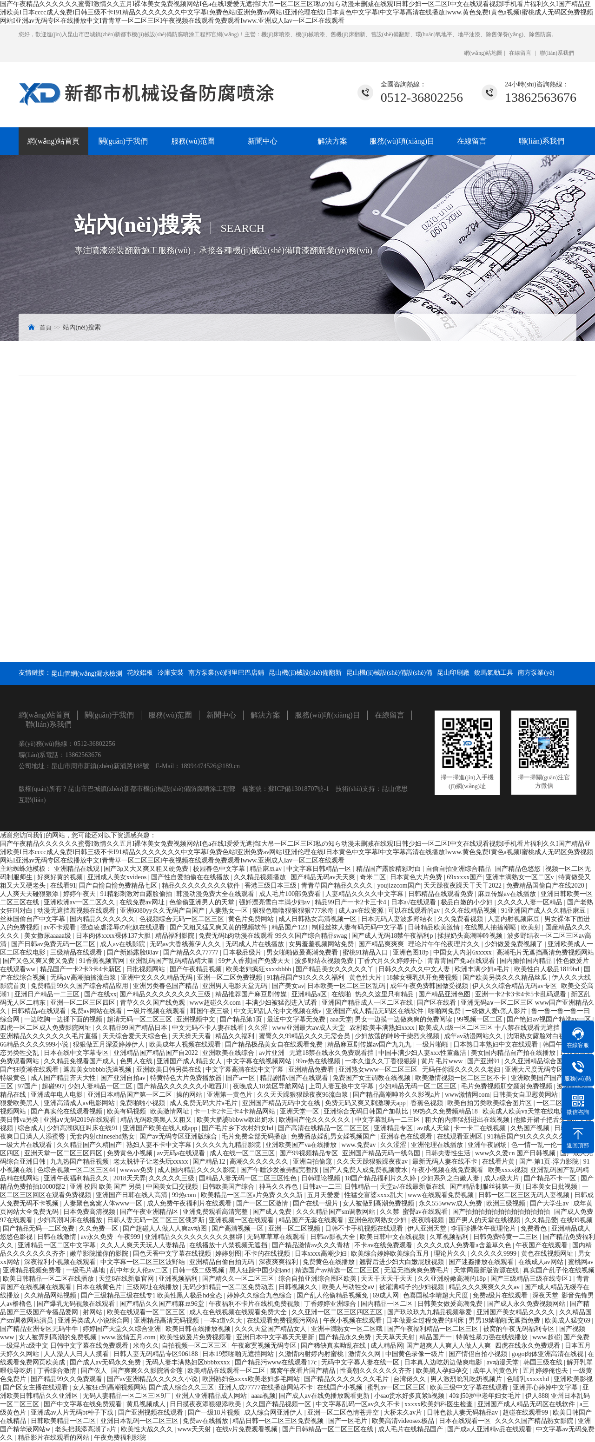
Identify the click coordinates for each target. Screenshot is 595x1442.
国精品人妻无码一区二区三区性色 (248, 1178)
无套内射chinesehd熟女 (103, 1136)
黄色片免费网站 (252, 918)
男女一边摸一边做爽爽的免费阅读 (404, 1019)
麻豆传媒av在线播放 (508, 893)
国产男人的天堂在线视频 (485, 1220)
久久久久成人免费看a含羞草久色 (465, 1245)
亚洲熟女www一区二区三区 (378, 1069)
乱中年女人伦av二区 (140, 1270)
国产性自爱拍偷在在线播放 (191, 877)
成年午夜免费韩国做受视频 (430, 985)
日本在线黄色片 (100, 1287)
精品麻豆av (267, 868)
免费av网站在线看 (97, 1010)
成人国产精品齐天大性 (64, 1077)
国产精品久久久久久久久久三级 (165, 994)
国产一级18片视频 (215, 1412)
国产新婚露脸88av (133, 952)
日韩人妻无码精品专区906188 (156, 1353)
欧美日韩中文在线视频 (393, 1236)
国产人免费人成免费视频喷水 (366, 1169)
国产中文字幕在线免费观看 (84, 1404)
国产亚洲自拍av (123, 1077)
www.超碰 (546, 1337)
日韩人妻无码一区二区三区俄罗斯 (156, 1220)
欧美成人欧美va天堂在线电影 (526, 1111)
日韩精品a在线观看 (39, 1010)
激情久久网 (365, 1353)
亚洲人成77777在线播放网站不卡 (266, 1387)
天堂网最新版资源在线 (487, 1270)
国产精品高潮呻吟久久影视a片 (397, 1094)
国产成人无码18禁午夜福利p (393, 935)
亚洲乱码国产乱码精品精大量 (172, 960)
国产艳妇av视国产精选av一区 (549, 1019)
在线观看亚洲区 (460, 1136)
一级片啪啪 (433, 1044)
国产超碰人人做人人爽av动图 (166, 1228)
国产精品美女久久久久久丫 (336, 969)
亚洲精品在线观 (77, 868)
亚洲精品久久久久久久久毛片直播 (49, 1036)
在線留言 (520, 53)
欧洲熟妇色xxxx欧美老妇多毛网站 (252, 1379)
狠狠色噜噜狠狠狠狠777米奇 (294, 910)
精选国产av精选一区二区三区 (338, 1270)
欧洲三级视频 (506, 1203)
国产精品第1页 (242, 1019)
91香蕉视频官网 (102, 960)
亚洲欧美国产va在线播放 (301, 1144)
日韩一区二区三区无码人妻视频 (524, 1195)
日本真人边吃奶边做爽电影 (444, 1362)
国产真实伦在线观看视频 (67, 1111)
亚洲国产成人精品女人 (190, 1061)
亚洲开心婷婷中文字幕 (546, 1387)
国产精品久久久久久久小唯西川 (183, 1086)
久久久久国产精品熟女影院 (535, 1420)
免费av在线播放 (206, 1420)
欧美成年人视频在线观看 (186, 1044)
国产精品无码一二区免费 (39, 1228)
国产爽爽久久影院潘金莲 (148, 1370)
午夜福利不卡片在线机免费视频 (255, 1303)
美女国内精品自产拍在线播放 (514, 1052)
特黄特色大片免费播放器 (187, 1077)
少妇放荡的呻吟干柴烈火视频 (398, 1036)
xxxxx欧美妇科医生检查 (439, 1404)
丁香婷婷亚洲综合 (331, 1303)
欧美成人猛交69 (568, 1320)
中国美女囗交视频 (173, 1186)
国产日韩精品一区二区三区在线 (328, 1429)
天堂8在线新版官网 (127, 1278)
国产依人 (95, 1370)
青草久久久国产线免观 (153, 1002)
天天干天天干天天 (388, 1278)
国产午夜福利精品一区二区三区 (433, 1328)
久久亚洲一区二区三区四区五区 (337, 1312)
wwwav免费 (137, 1169)
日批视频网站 (146, 969)
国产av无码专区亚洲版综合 (179, 1136)
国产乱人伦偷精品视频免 (333, 1295)
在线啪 (342, 994)
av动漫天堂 (504, 1362)
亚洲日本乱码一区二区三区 (140, 1420)
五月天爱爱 (324, 1195)
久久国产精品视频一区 (279, 1404)
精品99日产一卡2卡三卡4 (351, 902)
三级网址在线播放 (153, 1287)
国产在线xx (100, 994)
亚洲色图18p (411, 952)
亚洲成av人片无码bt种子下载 (73, 1412)
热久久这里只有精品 (385, 994)
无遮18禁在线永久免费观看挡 (332, 1052)
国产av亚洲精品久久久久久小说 (153, 1379)
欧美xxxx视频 (507, 1169)
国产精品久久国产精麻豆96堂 (162, 1303)
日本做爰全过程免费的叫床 (426, 1320)
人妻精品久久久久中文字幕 (365, 893)
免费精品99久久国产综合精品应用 (80, 985)
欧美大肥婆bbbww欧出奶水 (236, 1119)
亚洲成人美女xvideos (117, 877)
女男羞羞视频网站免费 (322, 944)
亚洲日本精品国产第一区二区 (130, 1094)
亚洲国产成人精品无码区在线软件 (375, 1010)
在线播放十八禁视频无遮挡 (229, 1245)
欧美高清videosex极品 (404, 1420)
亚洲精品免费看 (312, 1069)
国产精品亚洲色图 (445, 994)
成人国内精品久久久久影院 (198, 1169)
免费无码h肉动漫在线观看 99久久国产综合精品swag (273, 935)
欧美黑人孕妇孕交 (443, 1370)
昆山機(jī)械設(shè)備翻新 (305, 672)
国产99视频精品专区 (309, 1153)
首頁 (46, 327)
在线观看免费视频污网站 (283, 1320)
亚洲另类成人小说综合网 (94, 1320)
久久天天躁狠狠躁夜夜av (373, 1161)
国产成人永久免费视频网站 (527, 1303)
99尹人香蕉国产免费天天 (255, 960)
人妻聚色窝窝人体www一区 (103, 1203)
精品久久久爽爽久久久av (485, 1287)
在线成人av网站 (541, 1261)
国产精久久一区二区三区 (239, 1278)
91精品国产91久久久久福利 (306, 977)
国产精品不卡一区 (551, 1178)
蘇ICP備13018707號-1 (298, 788)
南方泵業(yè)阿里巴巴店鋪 (226, 672)
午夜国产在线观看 (542, 1245)
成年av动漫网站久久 (474, 1036)
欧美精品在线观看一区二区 (227, 1370)
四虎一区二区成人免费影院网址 (46, 1027)
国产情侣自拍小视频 (479, 1353)
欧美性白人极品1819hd (547, 969)
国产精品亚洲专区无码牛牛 (40, 1328)
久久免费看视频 (461, 918)
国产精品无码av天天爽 (324, 877)
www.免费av (359, 1144)
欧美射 (531, 927)
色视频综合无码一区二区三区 (182, 918)
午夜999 (130, 1236)
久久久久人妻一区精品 (530, 902)
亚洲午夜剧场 (488, 1144)
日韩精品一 (360, 1186)
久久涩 (258, 1027)
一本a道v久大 (224, 1320)
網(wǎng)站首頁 (53, 141)
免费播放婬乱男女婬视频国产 (334, 1136)
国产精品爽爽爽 (382, 944)
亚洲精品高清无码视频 (167, 1320)
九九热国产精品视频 (80, 1161)
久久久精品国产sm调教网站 (336, 1211)
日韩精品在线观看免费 (441, 893)
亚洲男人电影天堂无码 (235, 985)
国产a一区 (241, 1077)
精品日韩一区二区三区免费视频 (278, 1420)
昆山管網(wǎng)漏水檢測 (86, 673)
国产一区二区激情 (263, 1203)
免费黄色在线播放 (330, 1261)
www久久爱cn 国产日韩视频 (516, 1153)
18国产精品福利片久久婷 (381, 1178)
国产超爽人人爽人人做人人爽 (449, 1345)
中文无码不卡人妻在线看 (208, 1027)
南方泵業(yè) (536, 672)
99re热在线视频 (319, 1061)
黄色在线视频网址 (548, 1253)
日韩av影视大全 (333, 1236)
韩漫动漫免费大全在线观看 (216, 893)
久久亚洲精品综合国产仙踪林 (547, 1061)
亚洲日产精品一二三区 (47, 994)
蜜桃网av (581, 1261)
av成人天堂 (434, 1128)
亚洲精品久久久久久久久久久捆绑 (194, 1236)
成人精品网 (386, 1345)
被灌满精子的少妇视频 (412, 1287)
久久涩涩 (394, 1144)
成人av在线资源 (361, 910)
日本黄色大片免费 (417, 877)
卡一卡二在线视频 (481, 1128)
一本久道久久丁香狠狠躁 (381, 1061)
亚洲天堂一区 (300, 1111)
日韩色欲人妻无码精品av (463, 1412)
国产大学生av (550, 1203)
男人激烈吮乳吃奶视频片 (467, 1379)
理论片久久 (451, 1253)
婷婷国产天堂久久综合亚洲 (123, 1328)
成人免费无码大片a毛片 (204, 1103)
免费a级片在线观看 (501, 1295)
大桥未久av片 (403, 1412)
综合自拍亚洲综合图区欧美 (318, 1278)
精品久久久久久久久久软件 (202, 885)
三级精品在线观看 (77, 952)
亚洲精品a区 (310, 994)
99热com (185, 1195)
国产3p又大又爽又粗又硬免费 (147, 868)
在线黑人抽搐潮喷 (491, 927)
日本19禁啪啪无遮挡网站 (239, 1353)
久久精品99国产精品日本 (132, 1027)
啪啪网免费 (445, 1010)
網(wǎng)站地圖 (484, 53)
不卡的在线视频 (268, 1253)
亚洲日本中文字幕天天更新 (276, 1337)
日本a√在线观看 (414, 902)
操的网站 (190, 1094)
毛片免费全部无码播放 (255, 1136)
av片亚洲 (272, 1052)
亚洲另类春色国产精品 (166, 985)
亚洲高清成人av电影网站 (80, 1103)
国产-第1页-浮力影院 (550, 1161)
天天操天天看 (192, 1036)
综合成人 (31, 1128)
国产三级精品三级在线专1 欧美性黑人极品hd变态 (152, 1295)
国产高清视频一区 (238, 1228)
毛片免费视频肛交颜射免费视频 (507, 1086)
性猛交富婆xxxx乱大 (374, 1195)
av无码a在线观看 (181, 1153)
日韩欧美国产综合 (229, 1186)
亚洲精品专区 (394, 1128)
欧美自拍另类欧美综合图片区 (490, 1103)
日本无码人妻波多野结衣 (398, 918)
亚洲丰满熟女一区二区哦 (347, 1328)
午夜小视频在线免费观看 (448, 1169)
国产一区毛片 (348, 1420)
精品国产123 (290, 927)
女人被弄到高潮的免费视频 (59, 1337)
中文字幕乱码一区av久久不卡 (359, 1404)
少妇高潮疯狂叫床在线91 (83, 1128)
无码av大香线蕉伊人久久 (186, 944)
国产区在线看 (437, 1002)
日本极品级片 (243, 952)
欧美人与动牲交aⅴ (349, 1287)
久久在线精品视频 (471, 910)
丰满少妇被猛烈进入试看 (282, 1002)
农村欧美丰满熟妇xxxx (383, 1027)
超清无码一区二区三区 (140, 1019)
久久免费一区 (99, 1228)
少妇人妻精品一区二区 (100, 1086)
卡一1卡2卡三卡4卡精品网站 (235, 1111)
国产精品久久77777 (191, 952)
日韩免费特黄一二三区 (506, 1236)
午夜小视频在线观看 (353, 1320)
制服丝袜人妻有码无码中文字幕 (358, 927)
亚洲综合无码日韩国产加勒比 (367, 1111)
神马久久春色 (279, 1186)
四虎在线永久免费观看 (528, 1345)
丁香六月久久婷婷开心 (390, 960)
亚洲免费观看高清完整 (216, 1211)
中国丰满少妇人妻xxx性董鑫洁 (423, 1052)
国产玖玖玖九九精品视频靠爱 (430, 1312)
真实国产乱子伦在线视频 (559, 1270)
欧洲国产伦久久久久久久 (315, 1119)
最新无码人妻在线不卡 (445, 1161)
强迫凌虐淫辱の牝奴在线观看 (123, 927)
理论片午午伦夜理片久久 (445, 944)
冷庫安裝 (171, 672)
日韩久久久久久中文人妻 (415, 969)
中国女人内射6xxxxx (463, 952)
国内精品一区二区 (388, 1303)
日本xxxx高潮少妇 (322, 1253)
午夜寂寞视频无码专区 (264, 1345)
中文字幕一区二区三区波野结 (143, 1261)
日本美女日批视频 (552, 1186)
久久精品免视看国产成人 (80, 1061)
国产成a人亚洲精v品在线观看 (490, 1429)
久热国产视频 (530, 1128)
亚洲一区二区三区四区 (83, 1002)
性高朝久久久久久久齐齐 (376, 1370)
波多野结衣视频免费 (325, 960)
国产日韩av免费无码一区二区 (54, 944)
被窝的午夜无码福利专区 (519, 1328)
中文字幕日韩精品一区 (319, 868)
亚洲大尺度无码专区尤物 (541, 1069)
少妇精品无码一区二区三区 (418, 1086)
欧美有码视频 (127, 1111)
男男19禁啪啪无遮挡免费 (505, 1320)
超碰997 (53, 1086)
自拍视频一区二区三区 (195, 1345)
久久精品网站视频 (51, 1295)
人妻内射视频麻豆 (515, 918)
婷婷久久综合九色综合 (260, 1295)
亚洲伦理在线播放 (438, 1144)
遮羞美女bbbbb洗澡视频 (98, 1069)
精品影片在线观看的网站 (54, 1437)
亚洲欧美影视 (573, 1379)
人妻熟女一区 (229, 910)
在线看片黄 (499, 1161)
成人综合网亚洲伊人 (274, 1412)
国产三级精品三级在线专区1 (532, 1278)
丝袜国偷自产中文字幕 (33, 918)
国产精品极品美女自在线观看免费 (274, 1044)
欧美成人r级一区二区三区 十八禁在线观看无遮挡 (490, 1027)
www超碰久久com (215, 1002)
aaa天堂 (341, 1019)
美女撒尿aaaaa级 (48, 935)
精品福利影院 (175, 935)
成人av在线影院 (123, 944)
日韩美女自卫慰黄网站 (526, 1094)
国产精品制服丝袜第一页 (486, 1186)
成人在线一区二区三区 (243, 1153)
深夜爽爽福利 (279, 1261)
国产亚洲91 (484, 1061)
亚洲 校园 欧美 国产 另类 (106, 1186)
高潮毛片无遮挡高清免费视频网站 (545, 952)
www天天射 (195, 1429)
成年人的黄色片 (496, 1370)
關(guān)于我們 (123, 141)
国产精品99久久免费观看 (67, 1379)
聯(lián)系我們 (557, 53)
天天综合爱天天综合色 (135, 1036)
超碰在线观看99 (526, 1412)
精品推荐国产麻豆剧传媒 (252, 994)
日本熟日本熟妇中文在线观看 (496, 1044)
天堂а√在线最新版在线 (413, 1186)
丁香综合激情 (57, 1370)
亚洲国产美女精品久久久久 (516, 1312)
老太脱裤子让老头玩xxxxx (151, 1161)
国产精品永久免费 (346, 1337)
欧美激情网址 (170, 1111)
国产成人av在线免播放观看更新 (325, 1395)
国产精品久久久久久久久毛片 (347, 1379)
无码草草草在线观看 (277, 1236)
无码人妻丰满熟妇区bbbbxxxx (188, 1362)
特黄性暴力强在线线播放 (492, 1337)
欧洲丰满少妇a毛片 (483, 969)
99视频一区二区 (480, 1019)
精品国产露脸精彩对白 (389, 868)
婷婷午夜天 (80, 893)
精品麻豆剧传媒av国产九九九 (370, 1044)
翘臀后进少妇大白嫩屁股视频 (402, 1261)
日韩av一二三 (322, 1186)
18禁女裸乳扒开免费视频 (423, 977)
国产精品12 (209, 1161)
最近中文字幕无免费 (297, 1019)
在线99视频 (576, 1220)
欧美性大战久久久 (148, 1429)
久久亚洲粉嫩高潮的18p (452, 1278)
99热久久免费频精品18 (446, 1111)
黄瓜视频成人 (146, 1404)
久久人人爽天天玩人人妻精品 (143, 1245)
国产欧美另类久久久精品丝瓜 (506, 977)
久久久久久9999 (494, 1253)
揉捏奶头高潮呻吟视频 (470, 935)
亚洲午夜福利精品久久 (77, 1178)
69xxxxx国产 (465, 877)
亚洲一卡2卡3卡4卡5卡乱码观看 (521, 994)
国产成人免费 (272, 1211)
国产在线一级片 (316, 1203)
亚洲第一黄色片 (230, 1094)
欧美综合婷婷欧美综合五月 (391, 1253)
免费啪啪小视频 (143, 1103)
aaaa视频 (263, 1395)
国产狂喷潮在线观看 (30, 1069)
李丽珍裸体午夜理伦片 (484, 1228)
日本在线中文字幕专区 (77, 1052)
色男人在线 (137, 1061)
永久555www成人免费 (451, 1203)
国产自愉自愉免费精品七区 (119, 885)
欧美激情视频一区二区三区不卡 (461, 1077)
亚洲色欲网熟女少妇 (378, 1220)
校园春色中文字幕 (220, 868)
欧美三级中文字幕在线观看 (470, 1387)
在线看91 (63, 885)
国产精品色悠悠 (518, 868)
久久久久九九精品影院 (229, 1144)
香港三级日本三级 (271, 885)
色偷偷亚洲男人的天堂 (202, 902)
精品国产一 (436, 1337)
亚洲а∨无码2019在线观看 (80, 1119)
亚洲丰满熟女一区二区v (521, 877)
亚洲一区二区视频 (295, 1228)
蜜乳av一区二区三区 (397, 1387)
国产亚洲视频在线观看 (151, 1412)
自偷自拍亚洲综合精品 (459, 868)
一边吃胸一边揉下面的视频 (64, 1019)
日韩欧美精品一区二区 (64, 1420)
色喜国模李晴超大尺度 (436, 1295)
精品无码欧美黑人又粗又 (157, 1119)
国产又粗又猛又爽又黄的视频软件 (219, 927)
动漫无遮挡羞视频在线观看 (77, 910)
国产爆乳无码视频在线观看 (77, 1303)
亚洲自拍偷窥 (313, 1161)
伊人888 (536, 1395)
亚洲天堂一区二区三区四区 (64, 1153)
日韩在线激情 (57, 1236)
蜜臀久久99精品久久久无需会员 (305, 1036)
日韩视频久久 (298, 1287)
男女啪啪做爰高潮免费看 (303, 952)
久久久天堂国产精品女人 (271, 1328)
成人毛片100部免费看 (291, 893)
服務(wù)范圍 (193, 141)
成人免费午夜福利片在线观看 (190, 1203)
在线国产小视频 (340, 1387)
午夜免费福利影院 (121, 1437)
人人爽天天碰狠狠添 (30, 893)
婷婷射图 (228, 1253)
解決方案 (332, 141)
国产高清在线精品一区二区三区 (324, 1128)
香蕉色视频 (427, 1103)
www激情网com (467, 1094)
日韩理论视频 (321, 1178)
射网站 (93, 1312)
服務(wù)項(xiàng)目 (402, 141)
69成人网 (387, 1295)
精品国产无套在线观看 (311, 1220)
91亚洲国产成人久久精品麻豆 (544, 910)
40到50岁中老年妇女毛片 (485, 1395)
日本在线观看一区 (466, 1420)
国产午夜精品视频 (197, 969)
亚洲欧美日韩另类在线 (169, 1069)
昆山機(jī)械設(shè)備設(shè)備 (389, 672)
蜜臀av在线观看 (426, 1211)
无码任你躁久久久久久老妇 (462, 1069)
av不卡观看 (61, 927)
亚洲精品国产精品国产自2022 (156, 1052)
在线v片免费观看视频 (247, 1429)
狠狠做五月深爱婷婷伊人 (109, 1044)
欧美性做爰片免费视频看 (196, 1337)
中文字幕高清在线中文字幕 (245, 1069)
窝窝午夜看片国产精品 (303, 1370)
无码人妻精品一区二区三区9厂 (127, 1395)
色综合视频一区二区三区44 (77, 1169)
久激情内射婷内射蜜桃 (311, 1353)
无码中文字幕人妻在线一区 (361, 1362)
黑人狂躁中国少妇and (260, 1270)
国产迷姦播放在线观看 (482, 1261)
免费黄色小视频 (130, 1153)
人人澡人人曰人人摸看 (77, 1353)
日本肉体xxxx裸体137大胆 (114, 935)
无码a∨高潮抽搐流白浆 (84, 977)
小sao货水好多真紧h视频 (410, 1395)
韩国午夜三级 (210, 1010)
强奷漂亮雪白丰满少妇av (275, 902)
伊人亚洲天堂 (427, 1228)
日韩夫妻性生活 (448, 1153)
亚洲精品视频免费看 (33, 1270)
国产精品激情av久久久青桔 (311, 1245)
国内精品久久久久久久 (103, 918)
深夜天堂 (545, 1295)
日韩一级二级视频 (199, 1270)
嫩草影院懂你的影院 (100, 1253)
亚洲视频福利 (179, 1278)
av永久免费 (98, 1236)
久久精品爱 (541, 1220)
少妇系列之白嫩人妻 (451, 1178)
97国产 (28, 1086)
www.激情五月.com (129, 1337)
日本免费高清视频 (90, 1211)
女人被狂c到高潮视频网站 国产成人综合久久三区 (144, 1387)
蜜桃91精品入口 (366, 952)
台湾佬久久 (410, 1379)
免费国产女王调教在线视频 (372, 1077)
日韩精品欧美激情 (435, 927)
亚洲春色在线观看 (407, 1136)
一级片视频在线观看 (157, 1010)
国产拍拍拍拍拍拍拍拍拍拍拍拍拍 (502, 1211)
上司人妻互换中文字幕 (342, 1086)
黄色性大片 (366, 977)
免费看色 (535, 1228)
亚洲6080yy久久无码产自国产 (163, 910)
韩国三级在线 (543, 1362)
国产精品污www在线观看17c (276, 1362)
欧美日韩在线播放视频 (198, 1328)
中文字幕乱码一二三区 (388, 1119)
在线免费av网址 (142, 902)
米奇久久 (146, 1345)
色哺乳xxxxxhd (529, 1379)
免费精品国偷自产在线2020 (546, 885)
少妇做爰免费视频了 (514, 944)
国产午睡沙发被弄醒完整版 (280, 1169)
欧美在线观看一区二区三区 (147, 1312)
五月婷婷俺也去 (546, 1370)
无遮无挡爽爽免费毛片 (417, 1270)
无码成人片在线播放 (255, 944)
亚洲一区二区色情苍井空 (344, 1412)
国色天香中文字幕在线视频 (173, 1253)
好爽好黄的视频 (61, 877)
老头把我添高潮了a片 (86, 1429)
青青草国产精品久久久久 (338, 885)
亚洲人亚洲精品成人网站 (212, 1395)
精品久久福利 (235, 1036)
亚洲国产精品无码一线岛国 (382, 1153)
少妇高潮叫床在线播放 (70, 1220)
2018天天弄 (129, 1178)
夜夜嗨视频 (428, 1220)
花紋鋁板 (140, 672)
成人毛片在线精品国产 (411, 1429)
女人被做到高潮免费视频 (379, 1203)
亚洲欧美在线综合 (229, 1052)
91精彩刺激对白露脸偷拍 (137, 893)
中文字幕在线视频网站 (259, 1061)
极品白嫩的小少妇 (468, 902)
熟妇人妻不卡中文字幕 (159, 1144)
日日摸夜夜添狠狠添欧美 (206, 1404)
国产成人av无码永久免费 (106, 1362)
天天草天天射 (396, 1337)
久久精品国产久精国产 (90, 1144)
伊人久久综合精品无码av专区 (515, 985)
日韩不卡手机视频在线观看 (365, 1228)
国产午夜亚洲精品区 (150, 1211)
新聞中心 (263, 141)
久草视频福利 (450, 1236)
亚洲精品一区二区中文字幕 (58, 1245)
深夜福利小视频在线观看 (61, 1261)
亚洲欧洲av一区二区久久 (80, 902)
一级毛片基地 (86, 1270)
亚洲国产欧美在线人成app (161, 1128)
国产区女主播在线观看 (36, 1387)
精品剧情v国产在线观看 (295, 1077)
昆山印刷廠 (453, 672)
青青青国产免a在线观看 (462, 960)
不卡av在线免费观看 (384, 1245)
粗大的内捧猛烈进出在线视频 (468, 1119)
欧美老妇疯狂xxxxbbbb (259, 969)
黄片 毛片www (442, 1061)
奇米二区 (374, 877)
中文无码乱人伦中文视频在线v (279, 1010)
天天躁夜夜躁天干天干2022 (463, 885)
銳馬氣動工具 (493, 672)
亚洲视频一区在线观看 (242, 1220)
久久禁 (389, 1211)
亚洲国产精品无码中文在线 (282, 1103)
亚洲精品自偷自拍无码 (222, 1261)
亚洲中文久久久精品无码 (157, 977)
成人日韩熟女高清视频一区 (318, 918)
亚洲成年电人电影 (58, 1094)
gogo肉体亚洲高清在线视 (548, 1353)
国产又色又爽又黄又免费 (39, 960)
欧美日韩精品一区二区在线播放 (49, 1278)
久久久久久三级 (172, 1178)
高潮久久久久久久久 (260, 1161)
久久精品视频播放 (261, 877)
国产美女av (288, 985)
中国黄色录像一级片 (415, 1353)
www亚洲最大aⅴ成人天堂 (309, 1027)
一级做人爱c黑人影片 (497, 1010)
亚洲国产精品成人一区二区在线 (368, 1002)
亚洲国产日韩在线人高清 (132, 1195)
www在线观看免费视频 (442, 1195)
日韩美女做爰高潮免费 (450, 1303)
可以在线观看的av (415, 910)
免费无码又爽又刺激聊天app (366, 1103)
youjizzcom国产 (398, 885)
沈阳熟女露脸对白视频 (540, 1036)
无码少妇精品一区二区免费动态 (229, 1287)
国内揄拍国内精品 (527, 960)
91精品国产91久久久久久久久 (530, 1136)
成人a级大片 (502, 1178)
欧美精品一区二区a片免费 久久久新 (252, 1195)
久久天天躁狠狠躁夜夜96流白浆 (303, 1094)
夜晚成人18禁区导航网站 (269, 1086)
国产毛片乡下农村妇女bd (238, 1128)
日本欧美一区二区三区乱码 (347, 985)
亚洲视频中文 (196, 1019)
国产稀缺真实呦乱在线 (334, 1345)
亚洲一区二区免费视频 (230, 977)
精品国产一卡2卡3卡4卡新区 (81, 969)
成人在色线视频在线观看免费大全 (239, 1312)
